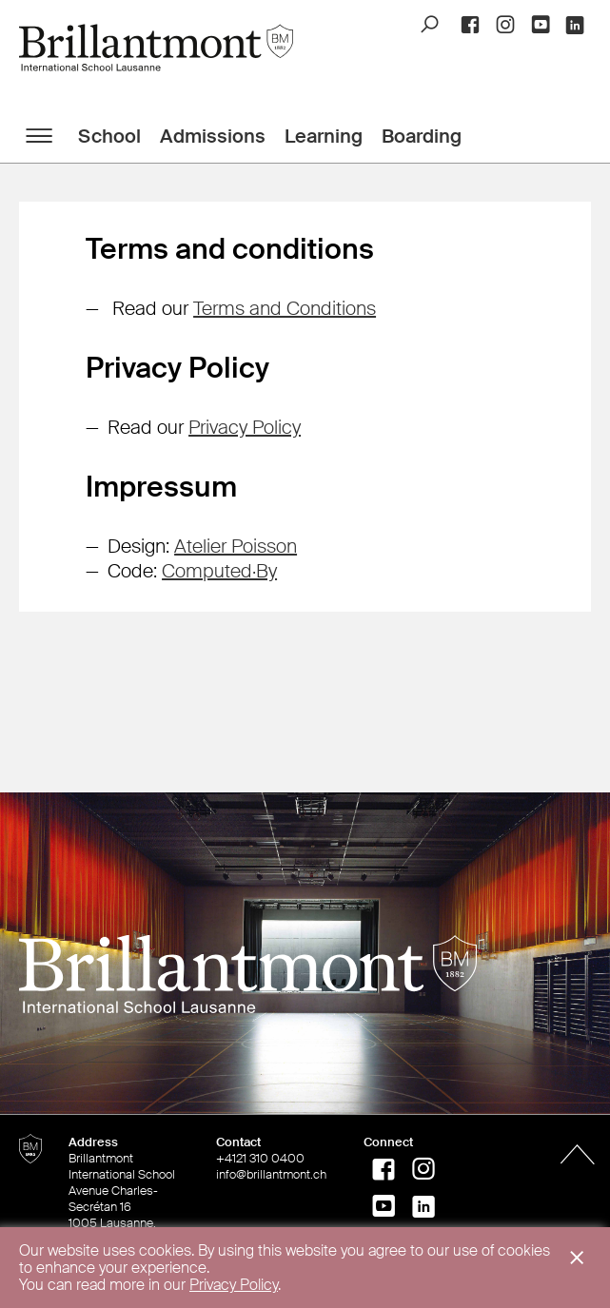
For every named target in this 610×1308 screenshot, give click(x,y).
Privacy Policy (244, 427)
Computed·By (219, 570)
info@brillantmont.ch (271, 1174)
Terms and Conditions (284, 308)
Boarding (422, 136)
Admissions (213, 136)
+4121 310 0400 (260, 1158)
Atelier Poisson (235, 546)
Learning (324, 136)
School (109, 136)
